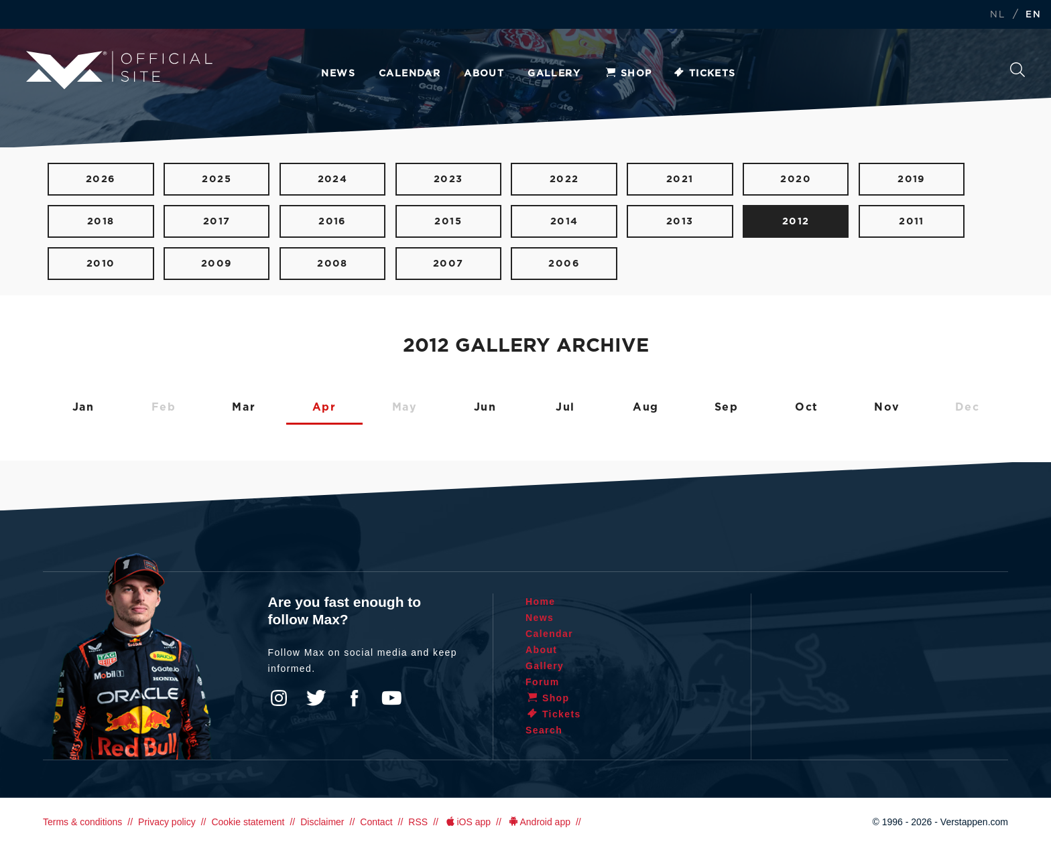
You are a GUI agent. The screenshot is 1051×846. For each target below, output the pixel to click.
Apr (324, 407)
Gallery (554, 73)
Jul (565, 407)
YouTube (391, 698)
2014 (564, 221)
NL (997, 15)
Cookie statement (247, 822)
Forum (543, 682)
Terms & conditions (82, 822)
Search (1017, 69)
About (484, 73)
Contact (376, 822)
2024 (333, 179)
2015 (448, 221)
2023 (448, 179)
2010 (100, 264)
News (338, 73)
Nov (887, 407)
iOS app (467, 822)
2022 (564, 179)
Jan (83, 407)
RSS (418, 822)
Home (541, 601)
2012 (796, 221)
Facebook (354, 698)
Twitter (316, 698)
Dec (967, 407)
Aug (646, 407)
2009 (217, 264)
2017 (217, 221)
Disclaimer (322, 822)
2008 (332, 264)
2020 (795, 179)
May (405, 407)
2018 (101, 221)
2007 (448, 264)
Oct (806, 407)
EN (1033, 15)
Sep (727, 407)
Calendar (409, 73)
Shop (628, 73)
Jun (485, 407)
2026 (101, 179)
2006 (564, 264)
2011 (911, 221)
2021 (680, 179)
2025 (216, 179)
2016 (332, 221)
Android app (538, 822)
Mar (243, 407)
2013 (680, 221)
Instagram (279, 698)
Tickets (704, 73)
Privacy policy (167, 822)
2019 (912, 179)
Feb (163, 407)
